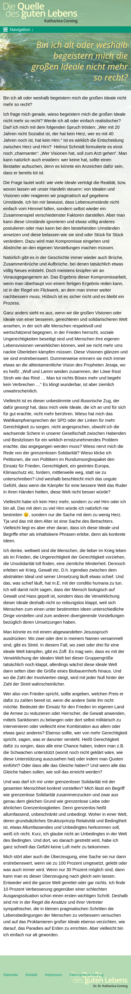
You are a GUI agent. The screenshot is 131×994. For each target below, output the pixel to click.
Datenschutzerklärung (86, 975)
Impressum (53, 975)
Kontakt (31, 975)
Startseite (10, 975)
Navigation (20, 29)
